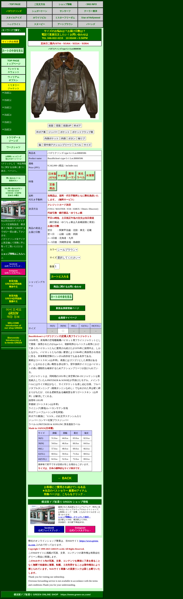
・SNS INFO (90, 4)
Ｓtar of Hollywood (90, 17)
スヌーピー (39, 24)
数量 (52, 266)
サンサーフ (65, 11)
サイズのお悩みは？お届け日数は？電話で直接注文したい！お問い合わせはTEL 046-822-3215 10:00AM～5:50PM (64, 35)
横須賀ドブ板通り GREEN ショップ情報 (64, 501)
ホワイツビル (39, 17)
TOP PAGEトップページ (13, 62)
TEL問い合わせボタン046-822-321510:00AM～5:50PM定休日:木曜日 (13, 191)
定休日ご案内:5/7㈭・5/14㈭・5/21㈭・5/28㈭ (65, 43)
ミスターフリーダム (65, 17)
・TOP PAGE (14, 4)
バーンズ (90, 24)
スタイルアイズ (14, 17)
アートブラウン (65, 24)
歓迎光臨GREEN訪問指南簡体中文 (13, 284)
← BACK (65, 478)
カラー (53, 249)
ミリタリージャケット (13, 87)
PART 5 (7, 122)
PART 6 (7, 129)
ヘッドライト (13, 24)
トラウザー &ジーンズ (13, 139)
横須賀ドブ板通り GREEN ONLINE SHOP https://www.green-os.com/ (52, 594)
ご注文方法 (39, 4)
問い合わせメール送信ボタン (13, 179)
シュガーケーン (39, 11)
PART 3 (7, 107)
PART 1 (7, 92)
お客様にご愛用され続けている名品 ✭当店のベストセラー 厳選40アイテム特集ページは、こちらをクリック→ (65, 491)
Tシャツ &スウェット (13, 70)
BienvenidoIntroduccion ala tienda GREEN (13, 340)
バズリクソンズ (14, 11)
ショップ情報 (65, 4)
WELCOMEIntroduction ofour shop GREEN (13, 325)
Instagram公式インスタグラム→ (13, 272)
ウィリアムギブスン (13, 79)
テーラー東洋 (90, 11)
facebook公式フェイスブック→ (13, 265)
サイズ (53, 257)
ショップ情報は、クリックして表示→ (74, 517)
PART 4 (7, 114)
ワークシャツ (13, 147)
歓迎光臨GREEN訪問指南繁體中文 (13, 299)
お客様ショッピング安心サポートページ (13, 157)
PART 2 (7, 100)
